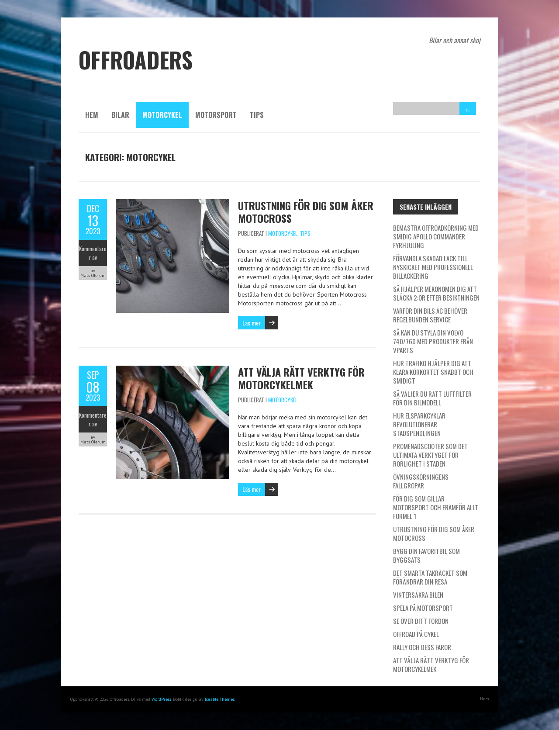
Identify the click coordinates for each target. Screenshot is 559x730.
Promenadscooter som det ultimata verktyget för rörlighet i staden (430, 454)
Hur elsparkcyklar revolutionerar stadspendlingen (419, 424)
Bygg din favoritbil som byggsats (426, 555)
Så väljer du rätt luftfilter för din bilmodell (432, 398)
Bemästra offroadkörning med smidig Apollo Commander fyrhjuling (436, 236)
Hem (91, 115)
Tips (257, 115)
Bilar (120, 115)
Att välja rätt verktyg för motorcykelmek (301, 378)
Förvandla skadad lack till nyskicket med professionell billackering (433, 266)
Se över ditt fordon (421, 621)
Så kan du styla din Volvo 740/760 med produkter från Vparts (433, 341)
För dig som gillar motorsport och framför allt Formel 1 (435, 507)
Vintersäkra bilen (418, 594)
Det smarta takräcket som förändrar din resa (430, 577)
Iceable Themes (220, 699)
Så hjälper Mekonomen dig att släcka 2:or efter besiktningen (436, 293)
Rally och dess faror (422, 647)
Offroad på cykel (416, 634)
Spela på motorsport (423, 607)
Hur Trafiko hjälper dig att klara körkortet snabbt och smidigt (433, 371)
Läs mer (251, 322)
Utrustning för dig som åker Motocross (305, 211)
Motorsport (216, 115)
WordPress (161, 699)
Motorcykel (162, 115)
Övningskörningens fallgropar (421, 481)
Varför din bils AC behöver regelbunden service (430, 315)
